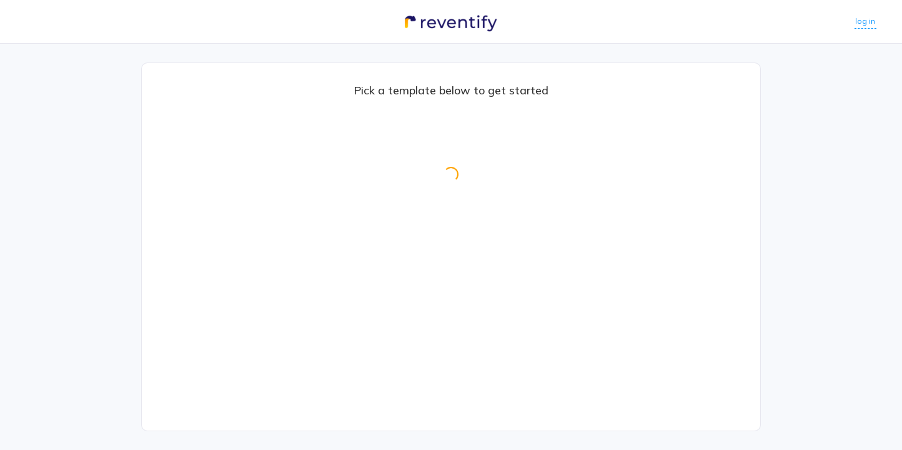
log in (860, 21)
